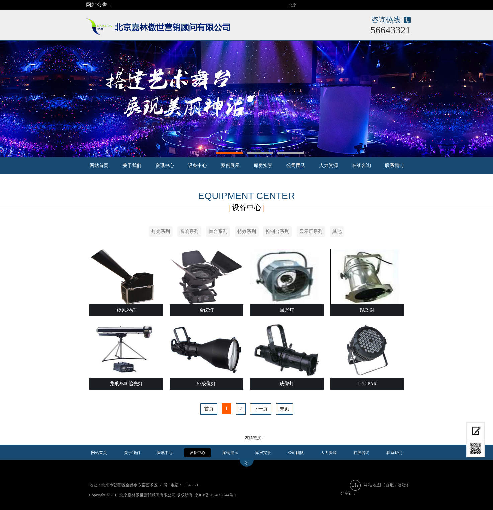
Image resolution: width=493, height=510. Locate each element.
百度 (389, 484)
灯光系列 (160, 231)
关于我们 (131, 165)
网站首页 (99, 165)
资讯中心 (164, 165)
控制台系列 (277, 231)
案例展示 (230, 165)
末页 (284, 408)
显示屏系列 (311, 231)
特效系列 (246, 231)
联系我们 (394, 165)
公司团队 (295, 165)
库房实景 (263, 165)
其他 (337, 231)
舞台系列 (218, 231)
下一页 (261, 408)
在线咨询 (361, 165)
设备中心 (197, 165)
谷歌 (402, 484)
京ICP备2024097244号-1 (216, 495)
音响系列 (189, 231)
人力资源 (328, 165)
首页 (209, 408)
